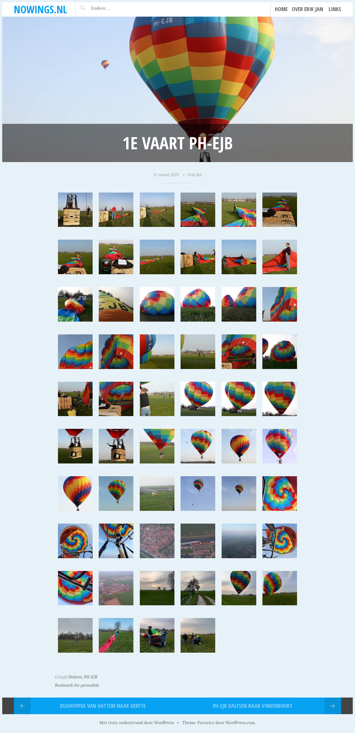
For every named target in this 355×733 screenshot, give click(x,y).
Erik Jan (195, 174)
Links (335, 9)
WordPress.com (240, 722)
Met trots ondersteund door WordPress (137, 722)
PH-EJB (90, 677)
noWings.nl (40, 9)
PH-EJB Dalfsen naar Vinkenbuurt (252, 705)
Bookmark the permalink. (77, 685)
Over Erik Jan (307, 9)
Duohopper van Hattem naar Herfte (103, 705)
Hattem (75, 677)
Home (281, 9)
